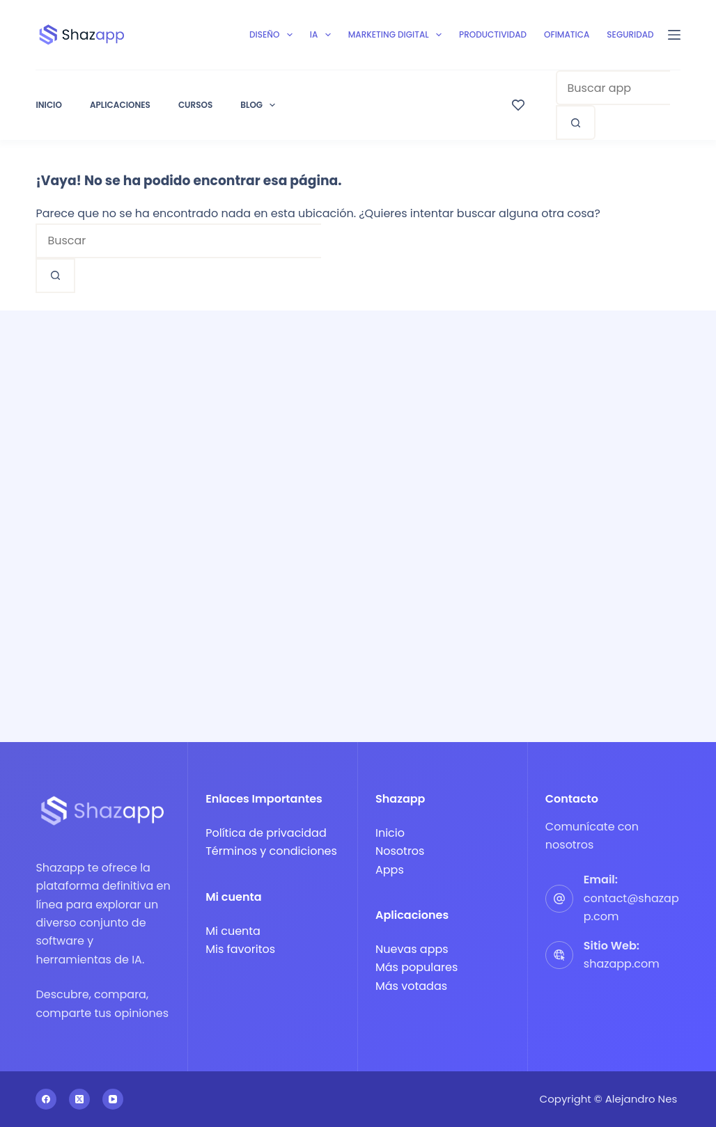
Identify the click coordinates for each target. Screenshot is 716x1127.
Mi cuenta (232, 931)
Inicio (48, 105)
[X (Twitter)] (79, 1099)
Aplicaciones (120, 105)
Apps (389, 870)
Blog (257, 105)
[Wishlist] (518, 105)
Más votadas (411, 986)
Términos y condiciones (271, 851)
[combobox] (613, 87)
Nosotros (399, 851)
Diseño (273, 34)
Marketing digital (397, 34)
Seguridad (630, 34)
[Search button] (576, 122)
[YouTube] (112, 1099)
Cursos (195, 105)
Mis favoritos (240, 949)
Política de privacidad (266, 833)
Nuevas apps (412, 949)
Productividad (493, 34)
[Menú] (674, 35)
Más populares (416, 967)
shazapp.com (622, 964)
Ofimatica (566, 34)
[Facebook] (46, 1099)
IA (323, 34)
